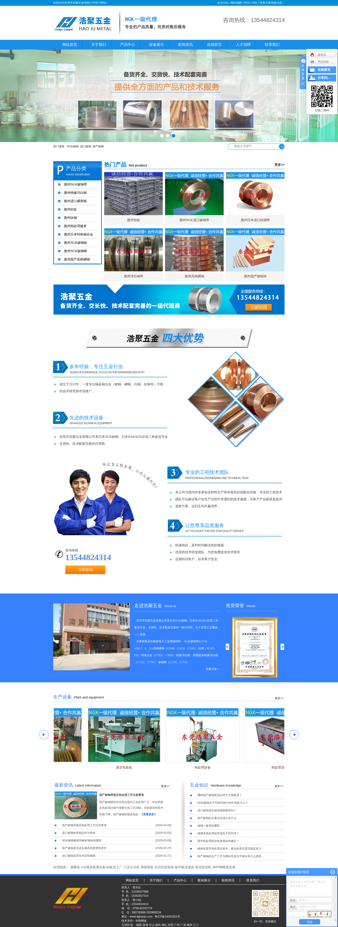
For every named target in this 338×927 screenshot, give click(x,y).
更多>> (280, 165)
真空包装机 (126, 767)
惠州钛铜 (70, 217)
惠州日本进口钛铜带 (255, 220)
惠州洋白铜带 (133, 276)
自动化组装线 (164, 867)
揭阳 (139, 925)
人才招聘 (243, 44)
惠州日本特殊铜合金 (78, 234)
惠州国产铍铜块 (255, 276)
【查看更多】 (148, 814)
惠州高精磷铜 (194, 276)
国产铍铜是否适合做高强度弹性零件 (84, 848)
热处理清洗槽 (283, 767)
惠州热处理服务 (75, 226)
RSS (247, 2)
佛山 (164, 925)
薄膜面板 (147, 867)
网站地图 (236, 2)
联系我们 (272, 44)
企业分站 (222, 2)
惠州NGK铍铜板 (75, 242)
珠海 (145, 925)
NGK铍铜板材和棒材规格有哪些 (81, 840)
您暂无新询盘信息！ (272, 2)
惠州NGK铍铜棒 (75, 251)
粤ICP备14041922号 (167, 916)
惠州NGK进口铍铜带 (194, 220)
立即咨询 (85, 570)
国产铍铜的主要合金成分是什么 (216, 818)
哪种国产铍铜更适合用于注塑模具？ (219, 795)
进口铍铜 (85, 146)
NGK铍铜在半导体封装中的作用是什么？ (222, 802)
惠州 (158, 925)
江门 (196, 925)
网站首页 (69, 44)
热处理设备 (204, 767)
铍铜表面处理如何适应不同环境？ (218, 833)
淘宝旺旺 (319, 62)
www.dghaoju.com (141, 916)
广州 (177, 925)
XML (254, 2)
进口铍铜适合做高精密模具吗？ (216, 810)
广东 (183, 925)
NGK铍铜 (73, 146)
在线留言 (214, 44)
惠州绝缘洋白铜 (75, 193)
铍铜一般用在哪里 (208, 825)
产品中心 (127, 44)
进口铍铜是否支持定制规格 (78, 855)
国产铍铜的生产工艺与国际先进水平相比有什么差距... (230, 856)
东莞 (170, 925)
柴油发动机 (203, 867)
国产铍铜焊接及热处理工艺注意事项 (121, 795)
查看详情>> (213, 669)
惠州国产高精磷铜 (77, 259)
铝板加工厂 (114, 867)
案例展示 (203, 880)
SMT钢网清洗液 (223, 867)
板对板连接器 (184, 867)
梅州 (189, 925)
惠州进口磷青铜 (75, 201)
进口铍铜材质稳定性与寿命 (78, 832)
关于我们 (98, 44)
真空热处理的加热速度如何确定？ (218, 841)
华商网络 (141, 920)
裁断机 (75, 867)
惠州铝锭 (70, 209)
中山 (151, 925)
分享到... (324, 78)
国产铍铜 (98, 146)
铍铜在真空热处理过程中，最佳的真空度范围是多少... (230, 848)
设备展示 (156, 44)
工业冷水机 (131, 867)
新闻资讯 (185, 44)
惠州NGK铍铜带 (75, 184)
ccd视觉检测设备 (93, 867)
